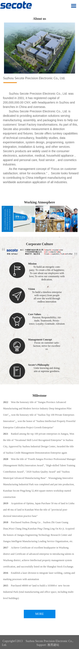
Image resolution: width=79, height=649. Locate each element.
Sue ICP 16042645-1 (21, 644)
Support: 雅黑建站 (47, 644)
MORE (39, 613)
